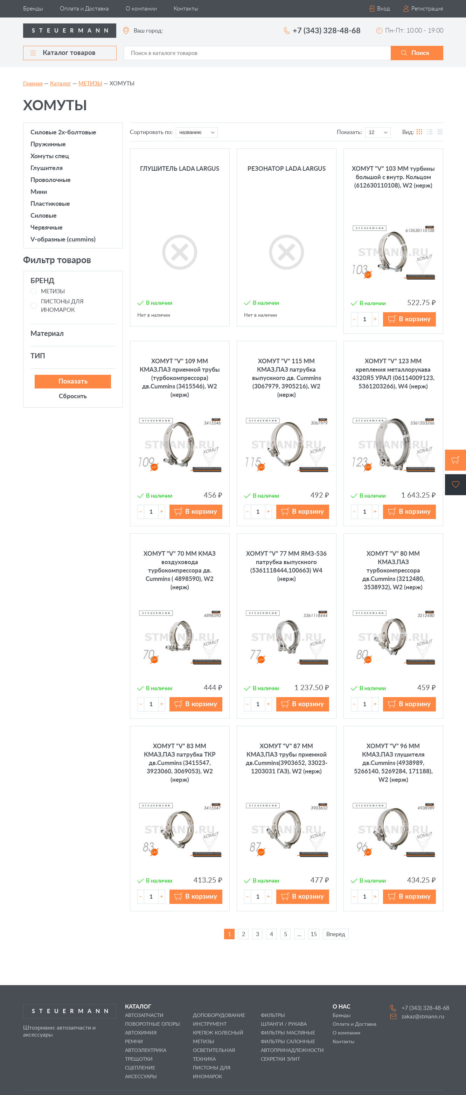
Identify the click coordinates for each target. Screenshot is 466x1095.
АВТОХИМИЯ (141, 1033)
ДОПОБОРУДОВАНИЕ (219, 1015)
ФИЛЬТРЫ (273, 1015)
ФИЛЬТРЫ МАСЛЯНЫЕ (288, 1033)
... (299, 934)
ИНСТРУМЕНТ (210, 1024)
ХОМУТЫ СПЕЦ (49, 156)
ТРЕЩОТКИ (139, 1059)
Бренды (33, 9)
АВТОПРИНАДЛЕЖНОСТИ (292, 1050)
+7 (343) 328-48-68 (327, 31)
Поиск (420, 53)
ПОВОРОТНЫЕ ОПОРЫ (152, 1024)
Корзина (455, 460)
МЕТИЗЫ (90, 83)
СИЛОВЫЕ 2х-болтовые (63, 132)
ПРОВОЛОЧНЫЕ (50, 180)
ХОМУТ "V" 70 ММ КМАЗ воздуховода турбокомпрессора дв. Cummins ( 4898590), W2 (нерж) (180, 570)
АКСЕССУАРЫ (141, 1076)
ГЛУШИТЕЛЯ (46, 168)
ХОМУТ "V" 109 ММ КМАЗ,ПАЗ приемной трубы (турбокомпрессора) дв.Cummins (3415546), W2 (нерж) (180, 378)
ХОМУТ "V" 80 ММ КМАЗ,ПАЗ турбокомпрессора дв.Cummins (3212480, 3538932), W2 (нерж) (393, 570)
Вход (383, 9)
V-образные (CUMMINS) (63, 240)
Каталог (60, 83)
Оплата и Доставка (84, 9)
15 (314, 934)
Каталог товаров (63, 53)
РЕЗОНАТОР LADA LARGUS (287, 169)
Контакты (186, 9)
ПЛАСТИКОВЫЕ (50, 204)
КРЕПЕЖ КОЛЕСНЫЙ (218, 1033)
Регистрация (427, 9)
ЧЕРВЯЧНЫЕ (46, 228)
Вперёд (335, 934)
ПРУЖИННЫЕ (48, 144)
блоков (420, 132)
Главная (33, 83)
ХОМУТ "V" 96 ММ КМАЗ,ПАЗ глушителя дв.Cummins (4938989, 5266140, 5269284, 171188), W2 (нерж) (393, 763)
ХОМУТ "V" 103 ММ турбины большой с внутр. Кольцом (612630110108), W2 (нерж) (393, 177)
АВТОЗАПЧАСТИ (144, 1015)
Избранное (455, 484)
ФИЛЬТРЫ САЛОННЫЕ (288, 1041)
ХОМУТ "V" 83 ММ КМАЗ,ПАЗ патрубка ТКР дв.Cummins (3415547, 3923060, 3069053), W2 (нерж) (180, 763)
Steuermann (72, 31)
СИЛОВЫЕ (43, 216)
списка (440, 132)
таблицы (430, 132)
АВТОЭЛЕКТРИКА (145, 1050)
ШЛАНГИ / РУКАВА (284, 1024)
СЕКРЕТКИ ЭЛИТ (280, 1059)
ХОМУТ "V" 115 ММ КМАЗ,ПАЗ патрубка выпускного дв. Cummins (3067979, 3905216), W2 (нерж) (286, 378)
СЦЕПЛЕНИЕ (140, 1068)
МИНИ (38, 192)
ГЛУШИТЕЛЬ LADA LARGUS (179, 169)
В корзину (415, 319)
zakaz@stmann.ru (423, 1016)
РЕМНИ (134, 1041)
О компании (141, 9)
